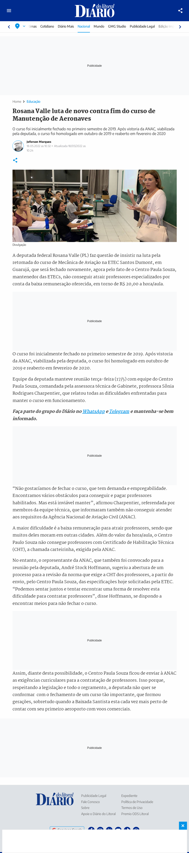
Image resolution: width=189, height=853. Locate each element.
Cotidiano (51, 26)
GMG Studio (121, 26)
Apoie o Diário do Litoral (98, 814)
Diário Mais (70, 26)
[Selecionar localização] (20, 26)
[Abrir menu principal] (9, 10)
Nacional (88, 26)
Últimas (35, 26)
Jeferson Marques (39, 142)
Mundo (103, 26)
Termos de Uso (132, 808)
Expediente (129, 796)
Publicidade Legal (146, 26)
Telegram (119, 411)
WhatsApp (93, 411)
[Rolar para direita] (180, 27)
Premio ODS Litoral (135, 814)
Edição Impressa (174, 26)
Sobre (85, 808)
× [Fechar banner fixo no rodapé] (183, 825)
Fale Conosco (90, 802)
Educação (33, 101)
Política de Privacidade (137, 802)
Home (17, 101)
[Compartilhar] (180, 10)
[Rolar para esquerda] (9, 27)
